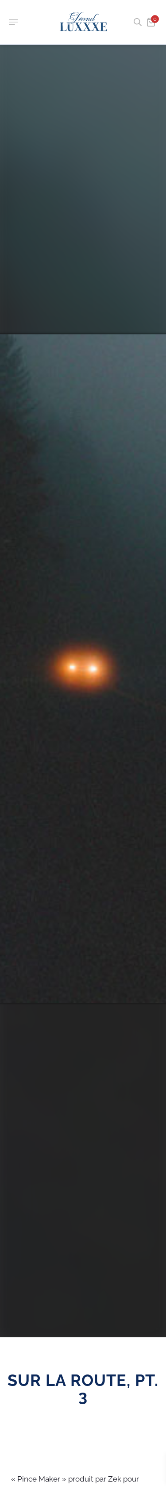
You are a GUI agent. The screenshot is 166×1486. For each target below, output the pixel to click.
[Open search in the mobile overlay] (136, 22)
